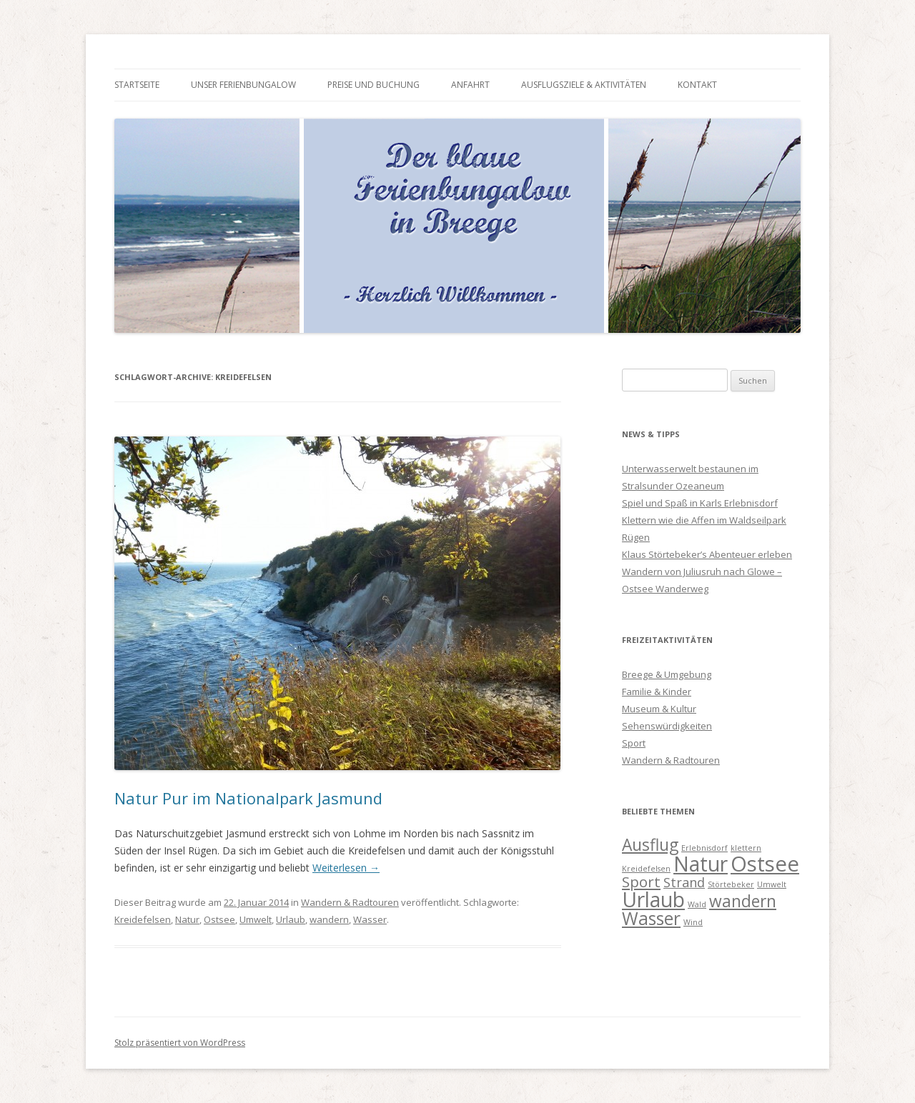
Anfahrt (470, 85)
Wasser (370, 919)
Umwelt (255, 919)
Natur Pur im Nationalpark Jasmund (248, 798)
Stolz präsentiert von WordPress (179, 1043)
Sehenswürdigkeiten (667, 725)
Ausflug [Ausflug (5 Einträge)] (650, 845)
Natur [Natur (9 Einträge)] (700, 863)
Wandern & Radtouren (350, 902)
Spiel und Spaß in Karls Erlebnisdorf (700, 502)
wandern (329, 919)
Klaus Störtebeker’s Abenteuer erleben (707, 554)
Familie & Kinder (656, 691)
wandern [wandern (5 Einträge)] (742, 901)
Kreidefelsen (142, 919)
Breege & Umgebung (666, 674)
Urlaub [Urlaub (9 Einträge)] (653, 899)
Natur (187, 919)
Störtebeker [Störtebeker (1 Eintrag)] (731, 884)
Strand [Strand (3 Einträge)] (684, 882)
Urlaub (290, 919)
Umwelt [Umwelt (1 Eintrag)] (771, 884)
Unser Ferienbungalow (243, 85)
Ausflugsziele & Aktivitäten (583, 85)
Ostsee (219, 919)
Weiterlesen (346, 867)
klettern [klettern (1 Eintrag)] (746, 848)
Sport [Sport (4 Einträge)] (641, 882)
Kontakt (697, 85)
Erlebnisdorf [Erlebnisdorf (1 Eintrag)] (704, 848)
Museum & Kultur (659, 708)
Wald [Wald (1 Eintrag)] (697, 904)
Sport (634, 743)
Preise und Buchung (373, 85)
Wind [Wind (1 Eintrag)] (693, 922)
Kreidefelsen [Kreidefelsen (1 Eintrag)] (646, 869)
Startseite (136, 85)
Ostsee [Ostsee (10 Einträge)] (765, 863)
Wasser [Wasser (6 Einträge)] (651, 918)
